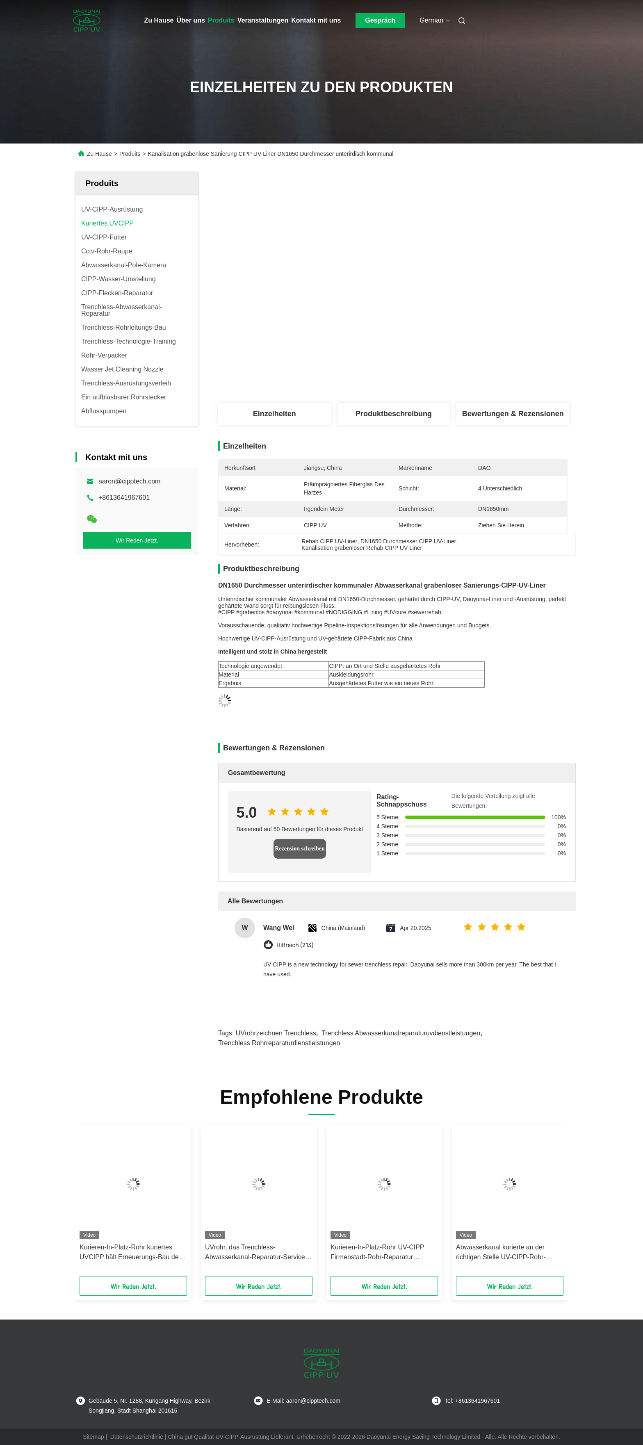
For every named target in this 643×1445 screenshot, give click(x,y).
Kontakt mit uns (316, 20)
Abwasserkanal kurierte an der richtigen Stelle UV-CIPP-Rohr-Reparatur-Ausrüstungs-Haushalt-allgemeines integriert (505, 1253)
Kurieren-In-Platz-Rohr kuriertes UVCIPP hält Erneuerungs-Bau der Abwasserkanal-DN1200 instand (130, 1253)
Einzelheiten (274, 414)
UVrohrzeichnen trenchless (276, 1033)
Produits (221, 20)
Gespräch (380, 20)
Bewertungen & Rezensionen (513, 414)
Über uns (191, 20)
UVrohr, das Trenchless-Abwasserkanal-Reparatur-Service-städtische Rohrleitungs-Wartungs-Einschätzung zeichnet (256, 1253)
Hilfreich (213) (294, 945)
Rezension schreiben (299, 849)
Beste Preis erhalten (442, 375)
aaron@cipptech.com (129, 481)
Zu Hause (159, 20)
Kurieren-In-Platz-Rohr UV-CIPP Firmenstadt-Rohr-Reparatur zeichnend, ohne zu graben (377, 1253)
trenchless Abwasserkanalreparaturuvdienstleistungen (401, 1033)
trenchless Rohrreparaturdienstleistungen (279, 1042)
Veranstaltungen (262, 20)
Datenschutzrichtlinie (136, 1437)
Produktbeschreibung (394, 414)
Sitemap (93, 1437)
